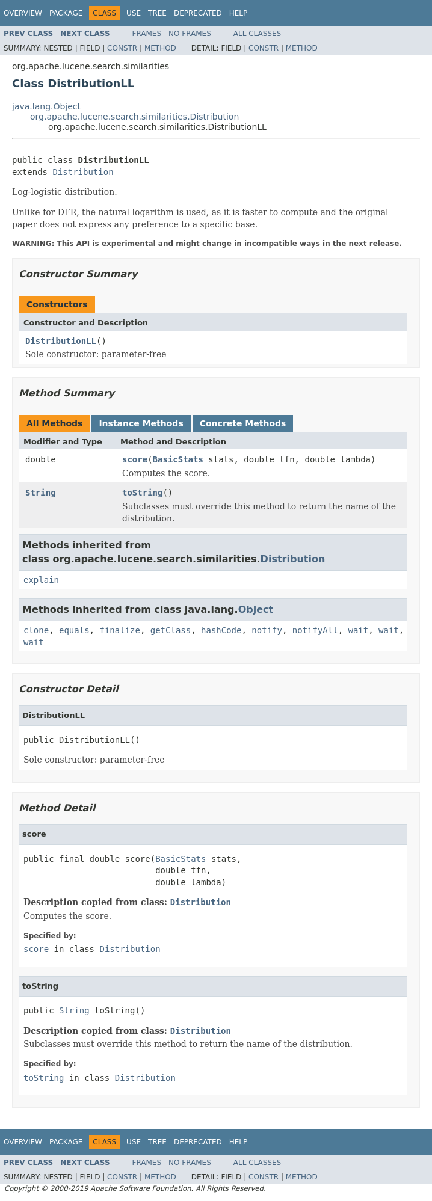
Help (238, 13)
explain (41, 580)
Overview (23, 13)
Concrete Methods (243, 423)
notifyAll (315, 630)
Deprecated (198, 13)
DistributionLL (60, 341)
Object (256, 609)
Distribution (82, 172)
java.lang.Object (46, 106)
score (134, 459)
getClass (170, 630)
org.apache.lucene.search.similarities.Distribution (134, 116)
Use (133, 13)
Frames (147, 33)
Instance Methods (141, 423)
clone (36, 630)
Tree (157, 13)
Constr (122, 48)
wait (358, 630)
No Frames (189, 33)
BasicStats (178, 459)
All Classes (257, 33)
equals (74, 630)
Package (65, 13)
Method (160, 48)
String (40, 492)
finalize (119, 630)
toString (142, 492)
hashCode (221, 630)
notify (266, 630)
